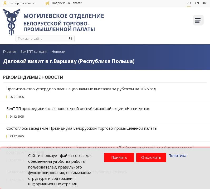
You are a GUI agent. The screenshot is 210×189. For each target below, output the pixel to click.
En (196, 3)
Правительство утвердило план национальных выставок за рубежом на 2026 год (81, 88)
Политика (177, 155)
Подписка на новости (64, 3)
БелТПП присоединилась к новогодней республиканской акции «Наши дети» (78, 108)
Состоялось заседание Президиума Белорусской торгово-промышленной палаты (81, 128)
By (204, 3)
